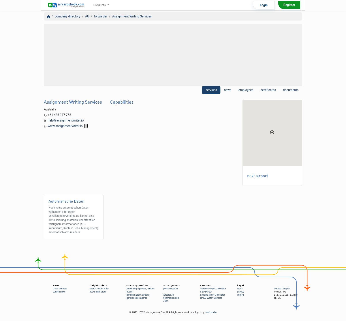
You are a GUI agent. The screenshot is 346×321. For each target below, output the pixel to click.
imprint (240, 295)
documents (291, 90)
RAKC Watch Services (211, 298)
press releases (60, 288)
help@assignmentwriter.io (66, 120)
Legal (240, 285)
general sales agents (136, 298)
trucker (129, 292)
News (56, 285)
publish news (59, 292)
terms (240, 288)
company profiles (137, 285)
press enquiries (170, 288)
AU (87, 16)
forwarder (100, 16)
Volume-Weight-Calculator (213, 288)
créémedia (211, 312)
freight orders (98, 285)
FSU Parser (206, 292)
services (211, 90)
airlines (150, 288)
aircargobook (171, 285)
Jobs (165, 301)
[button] (272, 132)
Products (100, 5)
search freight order (99, 288)
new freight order (98, 292)
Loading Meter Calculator (212, 295)
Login (263, 5)
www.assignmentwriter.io (65, 126)
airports (145, 295)
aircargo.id (168, 295)
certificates (268, 90)
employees (245, 90)
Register (289, 5)
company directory (67, 16)
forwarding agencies (136, 288)
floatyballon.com (171, 298)
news (227, 90)
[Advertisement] (173, 55)
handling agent (133, 295)
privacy (240, 292)
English (286, 288)
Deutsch (278, 288)
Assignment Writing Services (132, 16)
